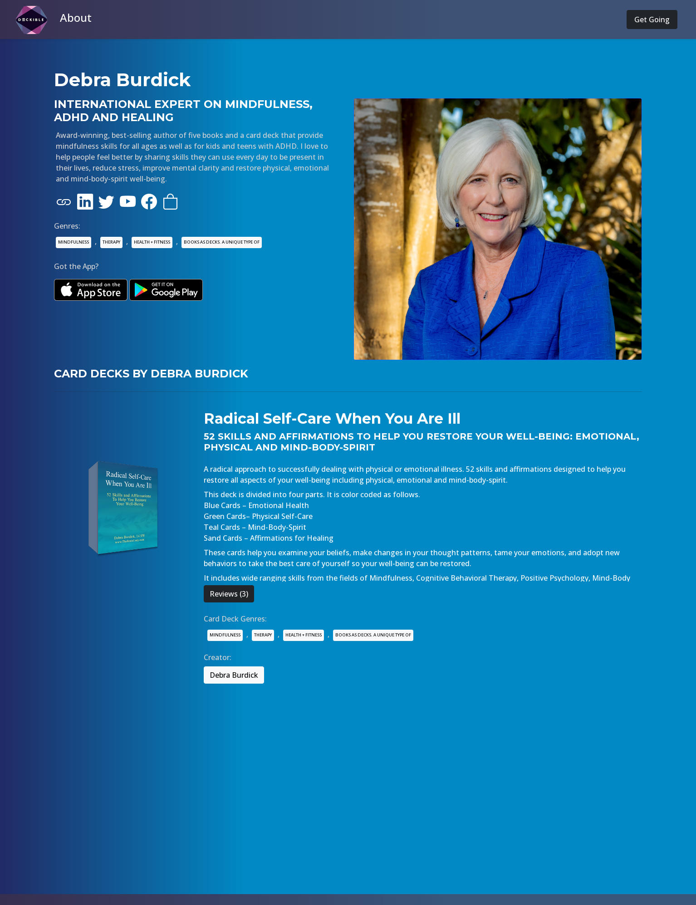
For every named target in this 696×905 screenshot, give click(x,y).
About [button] (76, 17)
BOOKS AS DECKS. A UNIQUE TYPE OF (222, 242)
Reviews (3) (229, 594)
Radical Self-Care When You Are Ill (332, 418)
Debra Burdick (234, 675)
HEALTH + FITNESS (152, 242)
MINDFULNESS (73, 242)
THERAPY (111, 242)
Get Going (652, 19)
